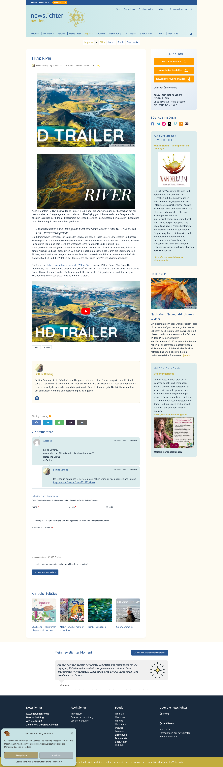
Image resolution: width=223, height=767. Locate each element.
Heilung (61, 33)
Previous (52, 672)
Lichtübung (115, 33)
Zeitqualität (130, 33)
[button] (72, 733)
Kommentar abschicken (45, 572)
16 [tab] (135, 689)
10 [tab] (109, 689)
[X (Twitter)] (169, 124)
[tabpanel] (111, 672)
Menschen (48, 33)
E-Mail (72, 506)
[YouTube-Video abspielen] (86, 311)
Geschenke (133, 42)
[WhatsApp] (59, 422)
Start (118, 9)
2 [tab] (75, 689)
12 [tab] (117, 689)
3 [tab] (79, 689)
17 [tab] (139, 689)
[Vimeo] (175, 124)
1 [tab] (71, 689)
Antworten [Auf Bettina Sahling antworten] (133, 470)
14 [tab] (126, 689)
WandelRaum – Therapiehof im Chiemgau (171, 147)
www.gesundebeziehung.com (170, 414)
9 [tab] (105, 689)
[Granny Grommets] (128, 610)
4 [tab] (83, 689)
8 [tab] (100, 689)
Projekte (35, 33)
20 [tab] (152, 689)
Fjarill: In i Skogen (97, 626)
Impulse (89, 33)
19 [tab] (147, 689)
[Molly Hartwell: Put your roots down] (72, 610)
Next (170, 672)
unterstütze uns (60, 2)
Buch (120, 42)
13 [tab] (122, 689)
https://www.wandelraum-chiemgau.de (168, 258)
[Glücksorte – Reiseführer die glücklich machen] (44, 610)
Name (35, 506)
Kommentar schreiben (42, 527)
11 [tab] (113, 689)
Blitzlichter (146, 33)
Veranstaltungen (167, 367)
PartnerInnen (129, 9)
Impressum (57, 761)
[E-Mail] (70, 422)
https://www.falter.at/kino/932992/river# (74, 482)
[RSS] (181, 124)
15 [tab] (130, 689)
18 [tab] (143, 689)
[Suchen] (191, 34)
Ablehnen (56, 755)
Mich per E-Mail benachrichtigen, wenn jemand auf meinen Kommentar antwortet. (71, 520)
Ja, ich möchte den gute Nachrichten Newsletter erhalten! (60, 564)
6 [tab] (92, 689)
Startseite (165, 729)
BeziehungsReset (164, 373)
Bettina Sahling (60, 469)
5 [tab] (88, 689)
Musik (111, 42)
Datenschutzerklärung (41, 761)
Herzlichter (75, 33)
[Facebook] (36, 422)
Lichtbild (160, 33)
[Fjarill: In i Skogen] (100, 610)
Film (102, 42)
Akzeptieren (21, 755)
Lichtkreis (162, 9)
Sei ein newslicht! (146, 9)
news (47, 347)
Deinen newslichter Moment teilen (150, 652)
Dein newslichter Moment (181, 9)
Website (109, 507)
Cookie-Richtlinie (23, 761)
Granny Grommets (124, 626)
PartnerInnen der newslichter (175, 732)
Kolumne (100, 33)
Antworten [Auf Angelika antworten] (133, 441)
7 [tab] (96, 689)
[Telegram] (47, 422)
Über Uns (173, 33)
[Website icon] (37, 398)
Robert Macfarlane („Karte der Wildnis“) (67, 265)
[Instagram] (164, 124)
